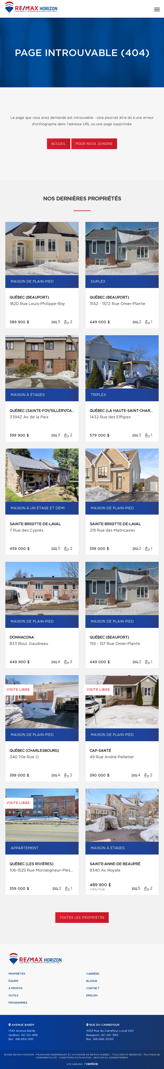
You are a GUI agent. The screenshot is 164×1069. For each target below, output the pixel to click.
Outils (13, 995)
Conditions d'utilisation (75, 1058)
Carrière (92, 974)
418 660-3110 (24, 1039)
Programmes (18, 1002)
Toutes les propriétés (82, 917)
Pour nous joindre (94, 143)
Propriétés (17, 974)
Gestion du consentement (110, 1058)
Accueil (58, 143)
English (92, 995)
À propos (15, 988)
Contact (93, 988)
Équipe (13, 981)
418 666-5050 (103, 1039)
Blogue (91, 981)
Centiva (91, 1063)
